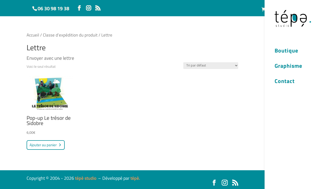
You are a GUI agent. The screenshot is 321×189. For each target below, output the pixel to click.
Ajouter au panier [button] (43, 145)
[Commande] (210, 65)
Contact (285, 81)
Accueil (33, 35)
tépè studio (86, 178)
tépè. (135, 178)
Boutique (286, 51)
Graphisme (288, 66)
